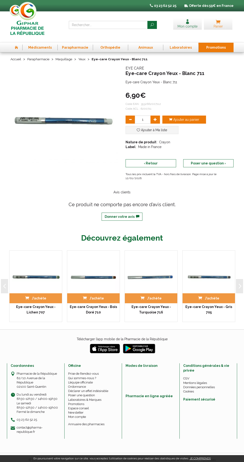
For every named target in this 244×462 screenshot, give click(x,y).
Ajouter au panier (184, 114)
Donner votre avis (122, 211)
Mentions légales (195, 377)
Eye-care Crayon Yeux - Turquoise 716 (151, 304)
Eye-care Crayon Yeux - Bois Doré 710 (93, 304)
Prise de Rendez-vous (83, 368)
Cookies (188, 386)
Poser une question (81, 390)
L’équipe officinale (80, 377)
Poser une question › (208, 158)
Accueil (16, 54)
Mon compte (77, 412)
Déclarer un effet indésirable (88, 386)
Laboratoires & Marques (84, 394)
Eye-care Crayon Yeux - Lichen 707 (36, 304)
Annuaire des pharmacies (86, 419)
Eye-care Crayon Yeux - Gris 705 (208, 304)
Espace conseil (78, 403)
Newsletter (76, 407)
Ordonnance (77, 381)
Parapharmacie (39, 54)
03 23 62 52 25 (27, 414)
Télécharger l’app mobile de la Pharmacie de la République (122, 334)
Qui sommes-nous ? (82, 373)
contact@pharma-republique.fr (29, 424)
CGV (186, 373)
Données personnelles (199, 382)
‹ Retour (151, 158)
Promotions (76, 399)
